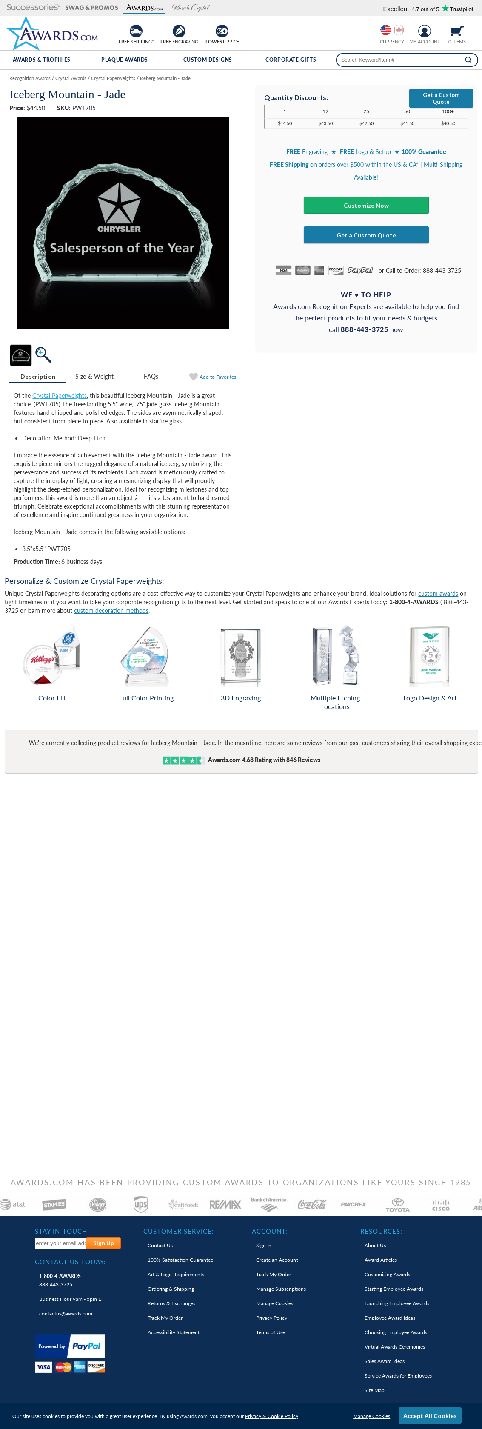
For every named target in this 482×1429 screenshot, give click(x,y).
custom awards (438, 593)
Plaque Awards (124, 60)
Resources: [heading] (381, 1231)
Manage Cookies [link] (274, 1303)
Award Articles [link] (381, 1260)
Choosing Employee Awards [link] (396, 1332)
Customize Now (366, 205)
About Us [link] (375, 1245)
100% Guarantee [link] (180, 1260)
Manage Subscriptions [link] (281, 1289)
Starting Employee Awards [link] (394, 1289)
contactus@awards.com (65, 1313)
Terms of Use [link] (270, 1332)
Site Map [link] (375, 1390)
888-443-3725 (60, 1280)
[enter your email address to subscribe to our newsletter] (61, 1243)
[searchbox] (407, 60)
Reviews (303, 759)
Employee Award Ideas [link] (390, 1318)
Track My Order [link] (165, 1318)
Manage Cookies (371, 1416)
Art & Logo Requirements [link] (176, 1274)
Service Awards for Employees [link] (398, 1375)
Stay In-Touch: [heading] (62, 1231)
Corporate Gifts (290, 60)
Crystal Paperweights (59, 395)
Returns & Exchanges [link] (171, 1303)
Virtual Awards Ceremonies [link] (395, 1346)
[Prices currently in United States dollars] (385, 30)
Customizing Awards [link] (387, 1274)
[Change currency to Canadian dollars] (399, 30)
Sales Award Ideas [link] (385, 1361)
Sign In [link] (263, 1245)
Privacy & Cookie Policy (271, 1416)
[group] (392, 30)
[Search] (468, 60)
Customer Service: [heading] (178, 1231)
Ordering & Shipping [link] (171, 1289)
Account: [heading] (270, 1231)
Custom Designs (207, 60)
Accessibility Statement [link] (174, 1332)
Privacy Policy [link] (271, 1318)
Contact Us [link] (160, 1245)
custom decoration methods (111, 610)
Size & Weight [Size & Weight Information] (94, 376)
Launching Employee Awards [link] (397, 1303)
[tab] (37, 377)
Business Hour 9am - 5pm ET (71, 1299)
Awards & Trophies (42, 60)
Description (37, 376)
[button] (33, 8)
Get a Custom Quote (441, 98)
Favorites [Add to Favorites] (218, 377)
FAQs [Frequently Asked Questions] (151, 376)
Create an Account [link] (277, 1260)
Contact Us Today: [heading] (70, 1262)
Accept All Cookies (430, 1415)
